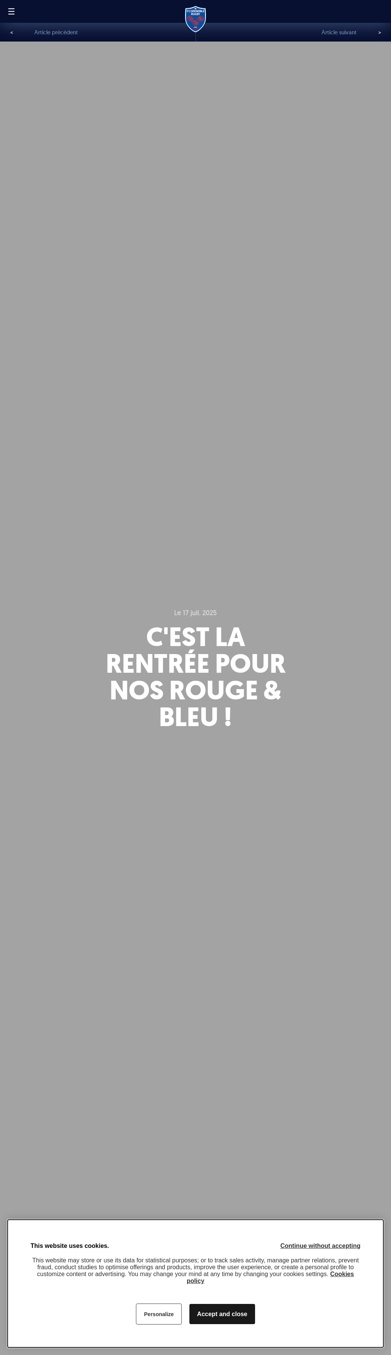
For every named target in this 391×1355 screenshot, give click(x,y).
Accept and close (222, 1314)
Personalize (159, 1314)
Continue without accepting (320, 1246)
